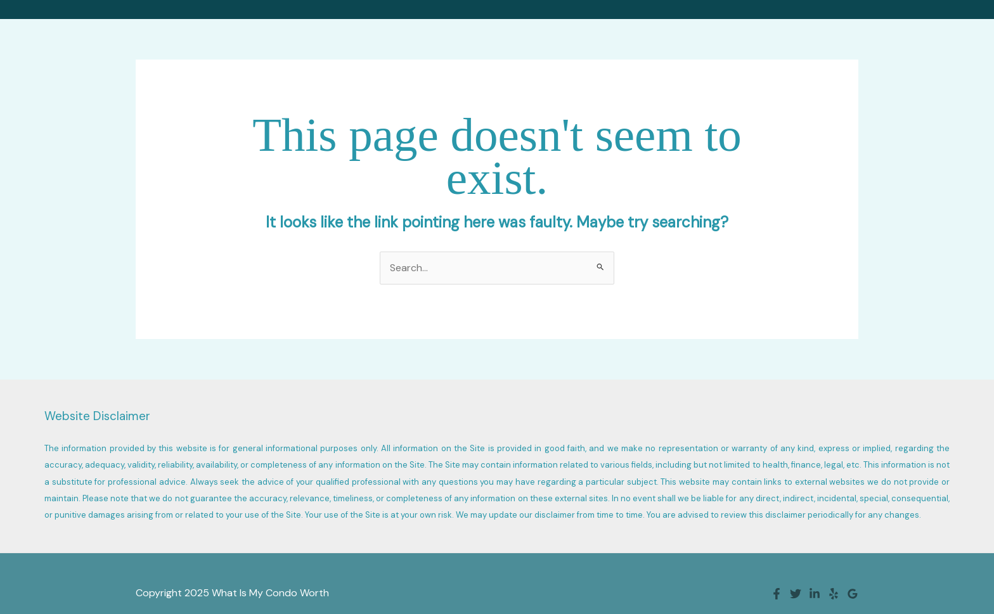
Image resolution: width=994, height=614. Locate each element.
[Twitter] (795, 593)
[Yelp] (833, 593)
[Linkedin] (814, 593)
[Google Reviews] (852, 593)
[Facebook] (776, 593)
